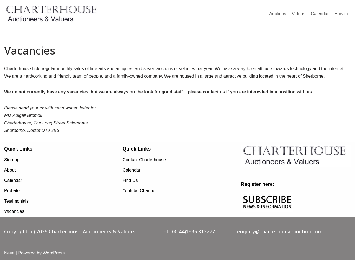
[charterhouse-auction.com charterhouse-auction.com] (52, 14)
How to (341, 13)
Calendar (320, 13)
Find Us (130, 180)
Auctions (277, 13)
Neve (9, 253)
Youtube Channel (139, 190)
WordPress (54, 253)
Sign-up (11, 159)
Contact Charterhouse (144, 159)
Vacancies (14, 211)
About (10, 170)
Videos (298, 13)
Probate (12, 190)
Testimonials (16, 201)
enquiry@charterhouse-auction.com (280, 231)
